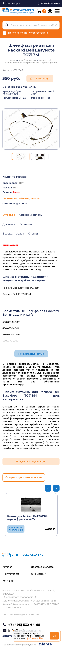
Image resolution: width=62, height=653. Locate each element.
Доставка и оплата (42, 566)
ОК (54, 636)
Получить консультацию (31, 461)
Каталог (7, 566)
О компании (38, 573)
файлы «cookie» (35, 638)
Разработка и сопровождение (27, 644)
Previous (48, 488)
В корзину (42, 78)
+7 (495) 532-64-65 (24, 625)
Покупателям (10, 573)
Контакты (8, 580)
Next (56, 488)
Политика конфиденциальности (20, 614)
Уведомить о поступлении (16, 528)
